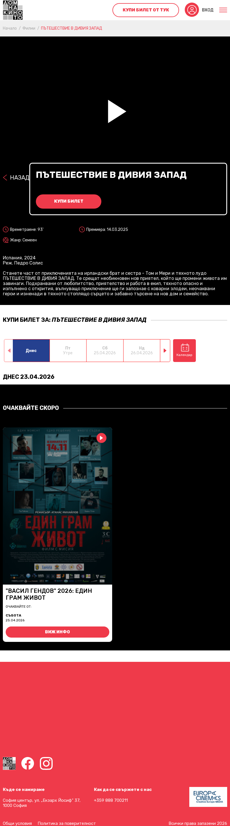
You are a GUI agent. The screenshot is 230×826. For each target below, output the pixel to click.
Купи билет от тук (146, 10)
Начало (10, 28)
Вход (207, 10)
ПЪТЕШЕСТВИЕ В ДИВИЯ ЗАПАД (71, 28)
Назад (19, 177)
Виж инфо (57, 632)
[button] (165, 350)
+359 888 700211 (111, 800)
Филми (28, 28)
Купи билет (68, 201)
